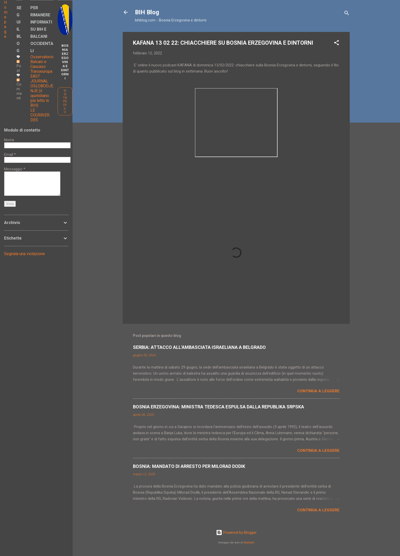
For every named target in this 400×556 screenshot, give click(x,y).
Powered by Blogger (236, 532)
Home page (5, 19)
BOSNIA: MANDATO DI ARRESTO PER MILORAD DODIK (189, 466)
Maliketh (249, 542)
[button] (336, 44)
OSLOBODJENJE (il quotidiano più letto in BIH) (41, 96)
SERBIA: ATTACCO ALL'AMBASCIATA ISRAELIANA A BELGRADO (199, 347)
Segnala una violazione (24, 253)
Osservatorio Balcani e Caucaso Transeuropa (42, 64)
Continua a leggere (318, 391)
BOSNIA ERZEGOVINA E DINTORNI (65, 61)
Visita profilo (65, 101)
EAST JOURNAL (39, 79)
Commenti (19, 89)
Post (19, 66)
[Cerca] (347, 14)
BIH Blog (147, 12)
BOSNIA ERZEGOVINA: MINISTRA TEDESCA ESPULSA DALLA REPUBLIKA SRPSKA (218, 406)
